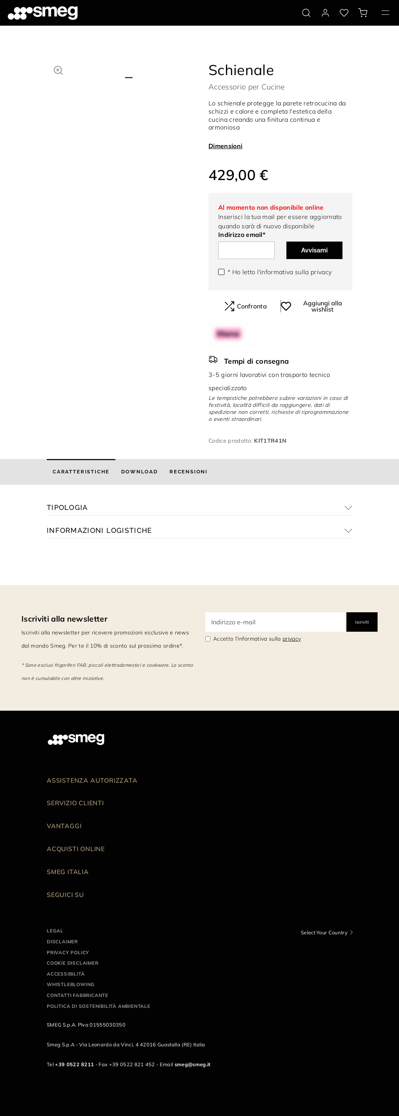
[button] (58, 69)
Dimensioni (225, 146)
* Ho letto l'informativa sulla (280, 272)
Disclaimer (62, 941)
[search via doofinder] (306, 13)
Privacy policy (68, 952)
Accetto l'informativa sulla (257, 638)
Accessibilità (66, 974)
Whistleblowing (71, 984)
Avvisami (314, 250)
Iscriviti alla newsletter (64, 619)
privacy (321, 272)
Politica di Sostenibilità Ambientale (98, 1006)
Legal (55, 931)
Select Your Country (324, 932)
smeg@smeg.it (193, 1064)
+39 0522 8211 (74, 1064)
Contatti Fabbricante (77, 995)
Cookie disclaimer (73, 963)
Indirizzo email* (241, 234)
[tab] (81, 472)
